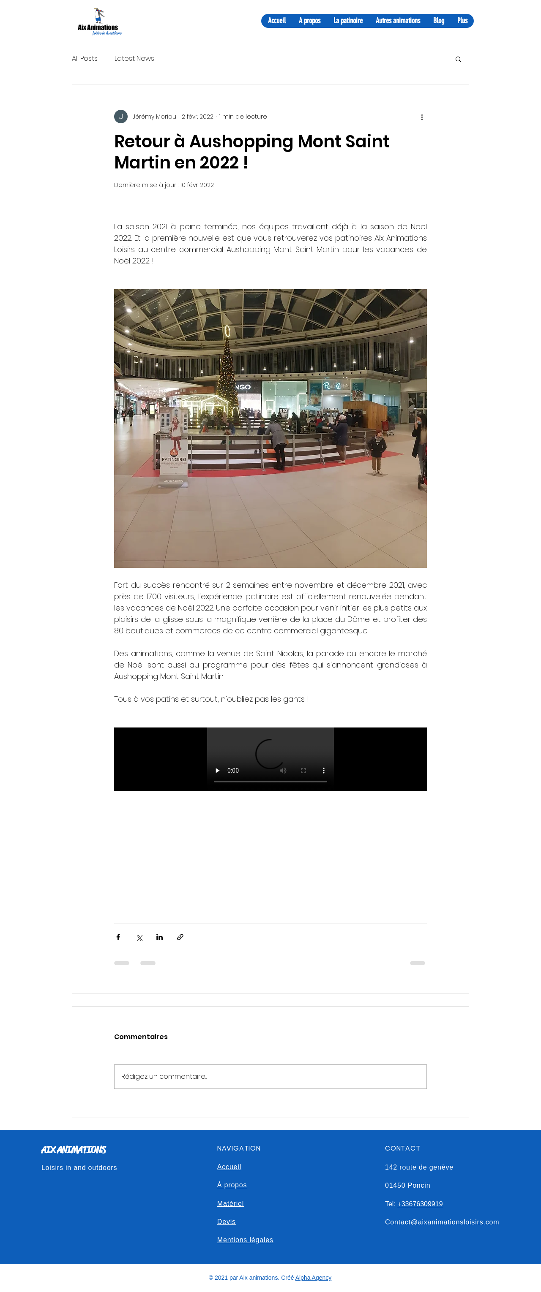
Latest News (134, 58)
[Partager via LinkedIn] (160, 937)
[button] (458, 58)
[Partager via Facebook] (118, 937)
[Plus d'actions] (422, 116)
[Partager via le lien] (180, 937)
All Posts (85, 58)
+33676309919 (420, 1204)
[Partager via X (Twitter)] (139, 937)
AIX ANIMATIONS (73, 1150)
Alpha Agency (313, 1277)
